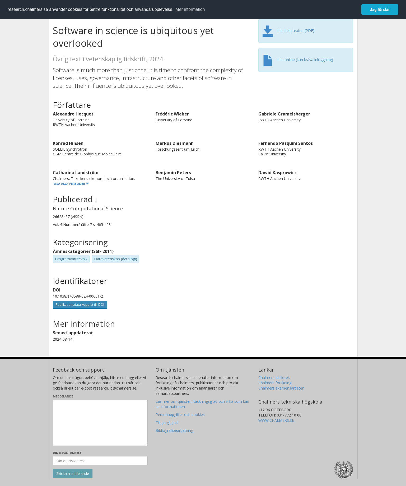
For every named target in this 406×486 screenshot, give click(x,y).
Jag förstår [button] (380, 9)
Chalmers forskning (274, 382)
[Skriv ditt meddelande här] (100, 423)
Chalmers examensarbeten (281, 388)
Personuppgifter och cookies (180, 414)
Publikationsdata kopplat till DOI (80, 304)
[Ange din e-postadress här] (100, 460)
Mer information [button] (190, 9)
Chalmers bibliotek (274, 377)
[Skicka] (72, 473)
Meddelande (63, 396)
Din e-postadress (67, 453)
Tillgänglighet (167, 422)
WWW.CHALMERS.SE (276, 420)
